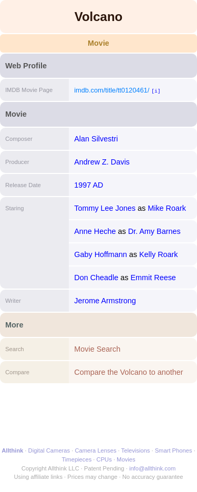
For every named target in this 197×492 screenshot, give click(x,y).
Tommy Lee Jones (105, 208)
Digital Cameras (49, 450)
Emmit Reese (152, 277)
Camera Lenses (96, 450)
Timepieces (76, 459)
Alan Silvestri (96, 139)
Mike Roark (167, 208)
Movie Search (97, 349)
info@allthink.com (152, 468)
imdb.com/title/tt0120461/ (111, 90)
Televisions (135, 450)
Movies (126, 459)
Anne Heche (95, 231)
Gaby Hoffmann (100, 254)
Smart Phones (173, 450)
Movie (98, 43)
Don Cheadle (96, 277)
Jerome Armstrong (105, 300)
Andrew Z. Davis (102, 162)
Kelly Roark (158, 254)
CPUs (104, 459)
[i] (155, 90)
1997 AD (88, 185)
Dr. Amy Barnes (154, 231)
